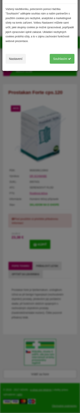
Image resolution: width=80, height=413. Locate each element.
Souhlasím (62, 58)
